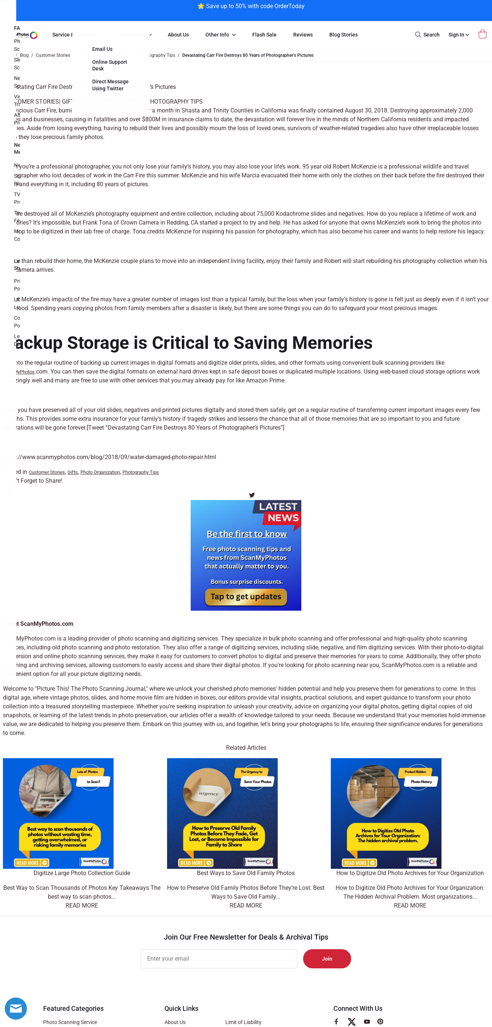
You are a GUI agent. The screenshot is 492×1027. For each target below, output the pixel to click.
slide (312, 647)
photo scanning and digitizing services (168, 638)
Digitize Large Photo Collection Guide (82, 873)
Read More (82, 905)
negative (332, 647)
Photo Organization (112, 101)
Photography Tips (174, 101)
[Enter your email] (219, 958)
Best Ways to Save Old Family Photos (246, 873)
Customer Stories (31, 101)
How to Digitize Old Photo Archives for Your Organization (410, 873)
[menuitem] (77, 35)
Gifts (70, 101)
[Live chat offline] (16, 1008)
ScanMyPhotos (19, 372)
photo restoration (137, 647)
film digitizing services (386, 647)
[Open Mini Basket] (483, 34)
